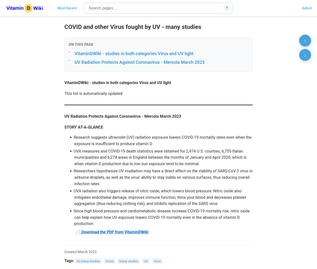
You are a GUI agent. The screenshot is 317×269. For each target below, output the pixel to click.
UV (146, 261)
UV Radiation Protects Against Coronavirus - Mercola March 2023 (140, 62)
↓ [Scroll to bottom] (305, 55)
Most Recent (67, 8)
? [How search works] (227, 8)
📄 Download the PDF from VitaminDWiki (112, 232)
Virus (157, 261)
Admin (307, 8)
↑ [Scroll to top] (305, 40)
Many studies (128, 261)
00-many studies (88, 261)
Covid (110, 261)
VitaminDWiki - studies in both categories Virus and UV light (134, 53)
